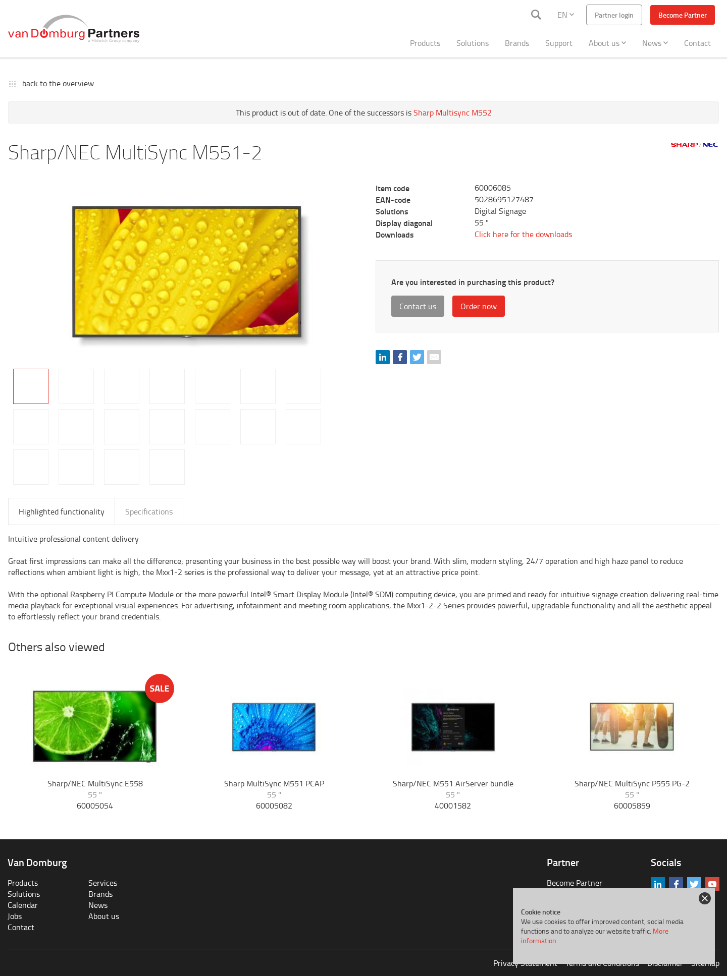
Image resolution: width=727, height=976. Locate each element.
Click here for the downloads (523, 234)
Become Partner (682, 15)
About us (607, 42)
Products (425, 42)
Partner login (614, 15)
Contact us (417, 306)
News (655, 42)
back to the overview (58, 83)
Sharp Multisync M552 (452, 112)
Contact (697, 42)
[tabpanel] (186, 270)
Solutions (472, 42)
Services (102, 882)
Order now (478, 306)
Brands (517, 42)
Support (559, 42)
